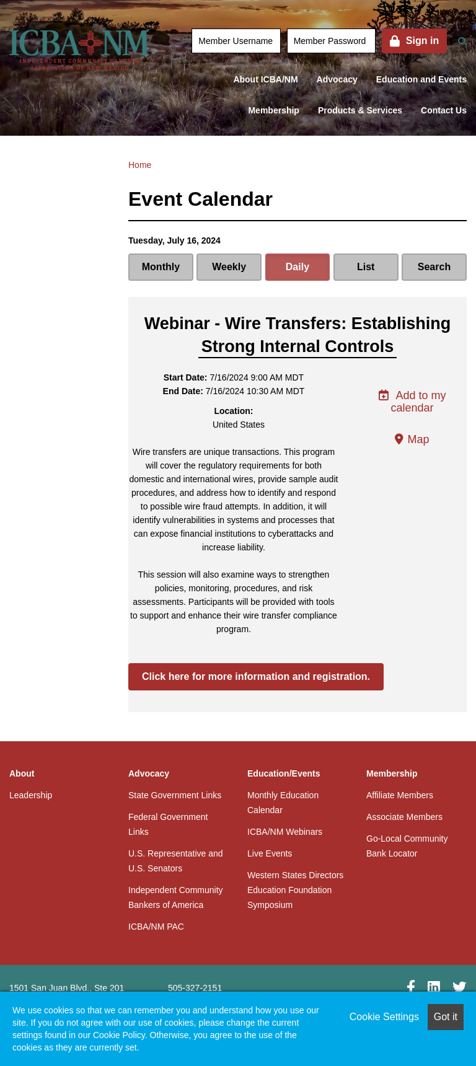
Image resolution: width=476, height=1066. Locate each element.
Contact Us (444, 110)
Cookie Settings (384, 1016)
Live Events (269, 853)
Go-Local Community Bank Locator (407, 846)
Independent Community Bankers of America (175, 897)
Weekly (229, 267)
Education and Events (421, 79)
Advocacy (337, 79)
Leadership (30, 795)
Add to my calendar (412, 401)
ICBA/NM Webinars (284, 832)
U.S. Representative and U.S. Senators (175, 860)
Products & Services (360, 110)
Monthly (161, 267)
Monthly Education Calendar (283, 802)
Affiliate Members (399, 795)
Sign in (422, 40)
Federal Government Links (168, 824)
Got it (445, 1016)
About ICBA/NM (265, 79)
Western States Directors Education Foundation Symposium (295, 890)
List (365, 267)
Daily (297, 267)
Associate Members (404, 817)
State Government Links (174, 795)
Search (434, 267)
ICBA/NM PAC (156, 927)
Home (139, 165)
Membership (273, 110)
